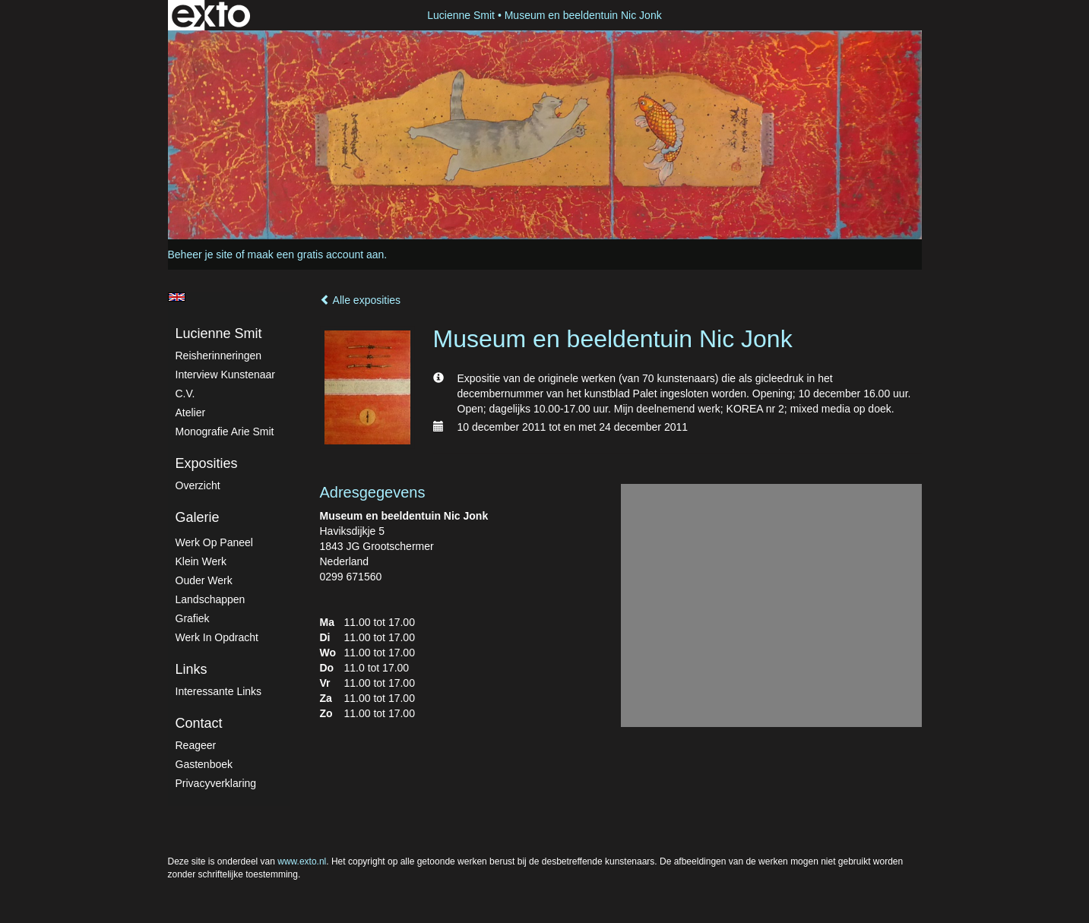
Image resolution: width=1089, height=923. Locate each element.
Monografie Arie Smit (225, 431)
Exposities (207, 463)
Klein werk (201, 561)
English (176, 297)
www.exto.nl (301, 861)
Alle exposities (360, 300)
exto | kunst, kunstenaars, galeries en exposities (211, 15)
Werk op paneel (214, 542)
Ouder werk (204, 580)
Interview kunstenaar (226, 374)
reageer (196, 745)
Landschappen (210, 599)
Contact (199, 723)
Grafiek (193, 618)
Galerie (198, 517)
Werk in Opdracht (217, 637)
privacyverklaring (216, 783)
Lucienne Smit (461, 15)
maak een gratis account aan (316, 254)
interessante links (219, 691)
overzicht (198, 485)
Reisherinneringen (219, 355)
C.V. (185, 393)
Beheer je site (200, 254)
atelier (191, 412)
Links (191, 669)
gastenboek (204, 764)
